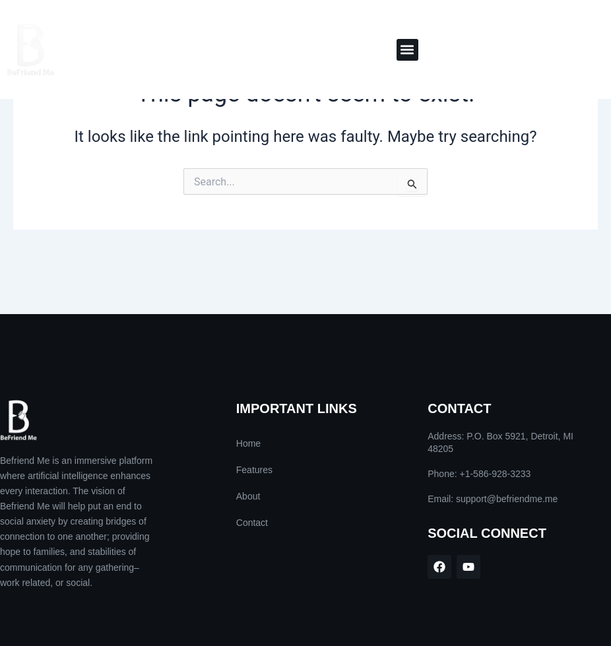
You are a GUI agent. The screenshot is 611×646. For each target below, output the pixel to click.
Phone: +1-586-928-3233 (479, 473)
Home (248, 443)
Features (254, 470)
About (248, 496)
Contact (252, 522)
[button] (407, 50)
